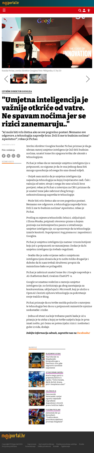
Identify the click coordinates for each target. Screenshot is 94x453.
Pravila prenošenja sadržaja (66, 444)
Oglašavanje (65, 446)
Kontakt (56, 446)
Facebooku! (83, 332)
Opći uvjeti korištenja (46, 444)
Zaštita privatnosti (44, 446)
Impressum (31, 444)
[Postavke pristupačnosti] (89, 10)
